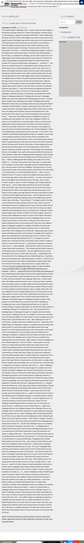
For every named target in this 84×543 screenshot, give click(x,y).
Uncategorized (22, 28)
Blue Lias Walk (29, 516)
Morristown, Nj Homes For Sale (37, 519)
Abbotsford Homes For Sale (16, 519)
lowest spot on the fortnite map (19, 23)
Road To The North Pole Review (12, 516)
